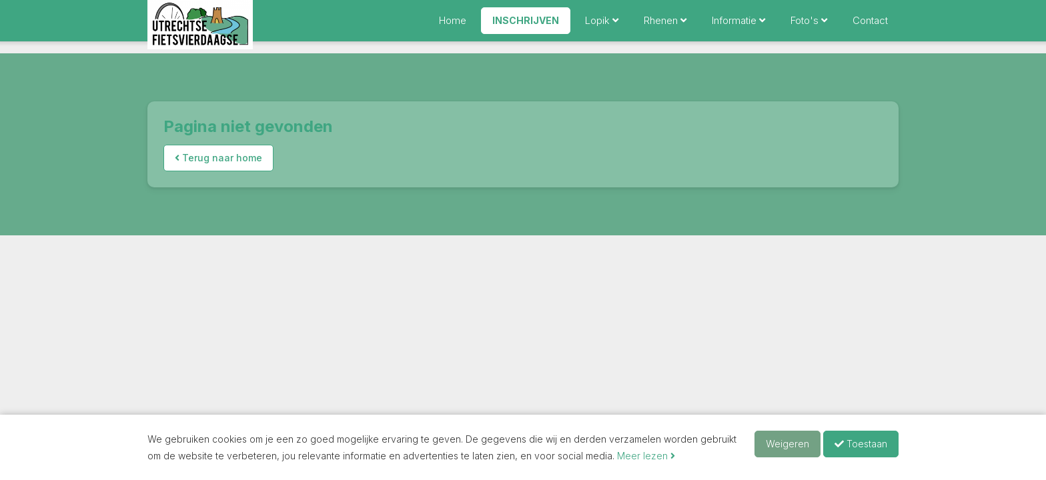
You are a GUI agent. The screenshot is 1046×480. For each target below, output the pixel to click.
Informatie (738, 26)
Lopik (601, 26)
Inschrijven (525, 26)
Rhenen (665, 26)
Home (452, 26)
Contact (870, 26)
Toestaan (861, 443)
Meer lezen (646, 455)
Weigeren (787, 443)
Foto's (809, 26)
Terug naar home (218, 157)
